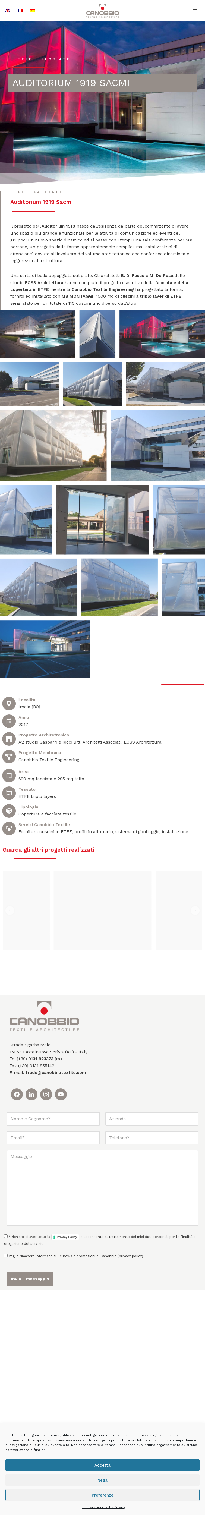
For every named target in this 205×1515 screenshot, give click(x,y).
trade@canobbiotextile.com (56, 1297)
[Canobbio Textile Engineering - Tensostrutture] (102, 11)
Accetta (102, 1465)
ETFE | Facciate (44, 59)
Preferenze (102, 1495)
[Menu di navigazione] (195, 11)
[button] (9, 1118)
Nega (102, 1480)
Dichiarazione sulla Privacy (103, 1507)
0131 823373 (40, 1284)
